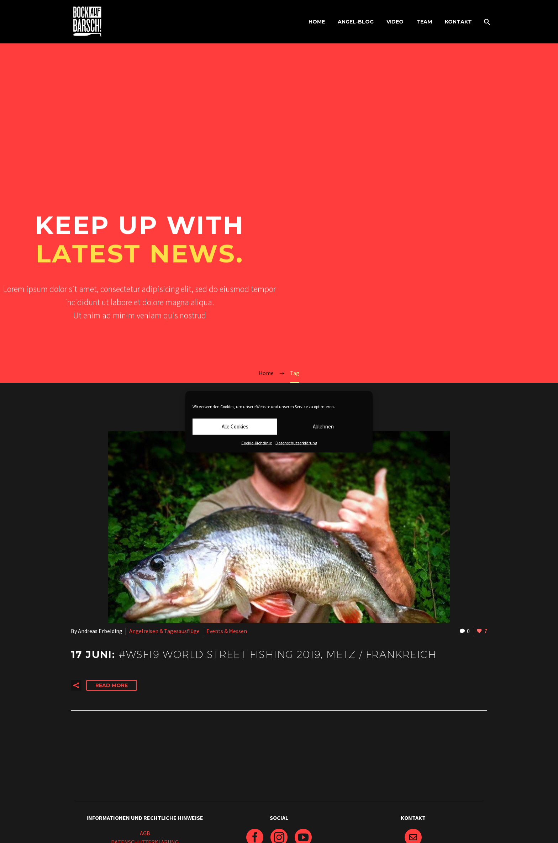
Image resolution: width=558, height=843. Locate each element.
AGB (145, 833)
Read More (111, 685)
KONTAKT (458, 22)
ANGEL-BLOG (356, 22)
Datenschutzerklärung (296, 442)
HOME (317, 22)
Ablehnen (323, 426)
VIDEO (395, 22)
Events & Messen (226, 630)
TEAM (424, 22)
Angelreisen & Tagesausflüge (164, 630)
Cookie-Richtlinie (256, 442)
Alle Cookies (235, 426)
